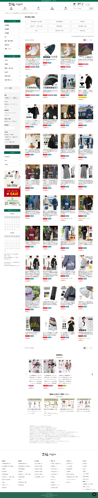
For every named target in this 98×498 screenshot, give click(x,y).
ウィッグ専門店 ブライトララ (89, 489)
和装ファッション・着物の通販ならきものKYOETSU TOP (17, 13)
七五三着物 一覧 (38, 463)
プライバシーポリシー (71, 479)
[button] (93, 40)
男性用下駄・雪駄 (22, 482)
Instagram (7, 156)
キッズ (6, 115)
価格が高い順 (90, 36)
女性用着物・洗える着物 (7, 466)
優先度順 (7, 139)
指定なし (7, 104)
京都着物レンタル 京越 (88, 483)
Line (6, 160)
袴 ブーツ (53, 479)
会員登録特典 (69, 468)
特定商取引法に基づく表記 (72, 476)
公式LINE (85, 466)
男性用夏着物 (21, 468)
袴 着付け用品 (54, 487)
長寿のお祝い (8, 76)
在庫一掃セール (8, 80)
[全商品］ (32, 13)
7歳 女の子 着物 (38, 473)
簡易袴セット (54, 466)
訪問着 (4, 468)
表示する (14, 121)
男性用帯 (20, 471)
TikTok (6, 164)
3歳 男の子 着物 (38, 468)
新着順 (6, 134)
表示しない (7, 121)
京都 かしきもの (86, 486)
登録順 (11, 134)
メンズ (13, 112)
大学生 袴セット (55, 468)
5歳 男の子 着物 (38, 471)
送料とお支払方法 (70, 473)
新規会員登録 (86, 476)
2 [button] (86, 39)
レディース (7, 112)
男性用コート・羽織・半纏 (24, 473)
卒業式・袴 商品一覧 (55, 463)
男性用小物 (21, 484)
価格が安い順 (84, 36)
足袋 (3, 482)
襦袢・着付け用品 (6, 479)
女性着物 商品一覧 (6, 463)
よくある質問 (69, 466)
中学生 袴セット (55, 471)
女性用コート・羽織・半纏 (8, 476)
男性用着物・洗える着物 (23, 466)
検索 (91, 8)
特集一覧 (68, 482)
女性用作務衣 (5, 473)
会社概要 (68, 471)
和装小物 (4, 487)
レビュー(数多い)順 (9, 141)
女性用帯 (4, 471)
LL (5, 106)
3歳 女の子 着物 (38, 466)
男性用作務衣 (21, 476)
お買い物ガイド (69, 463)
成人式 (6, 72)
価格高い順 (7, 137)
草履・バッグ (5, 484)
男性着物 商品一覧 (22, 463)
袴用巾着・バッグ (55, 484)
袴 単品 (53, 476)
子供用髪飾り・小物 (39, 476)
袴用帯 (53, 482)
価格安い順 (14, 137)
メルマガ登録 (86, 473)
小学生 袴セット (55, 473)
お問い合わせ (86, 478)
